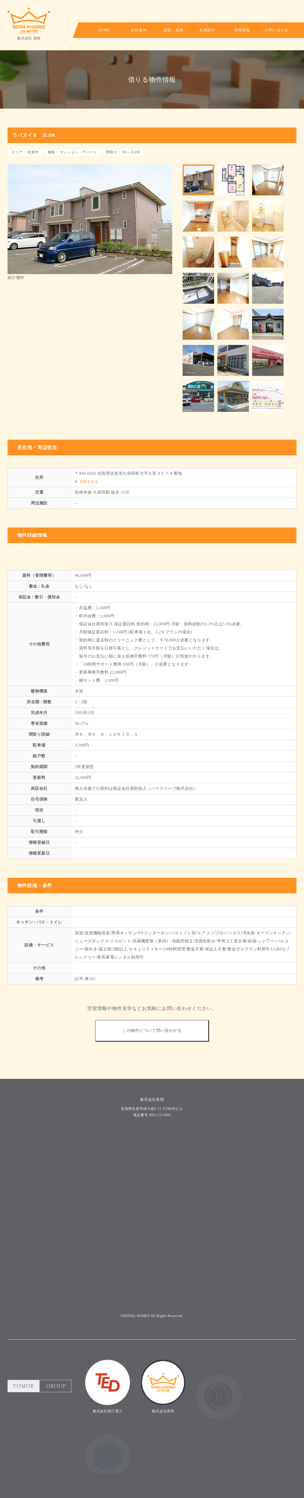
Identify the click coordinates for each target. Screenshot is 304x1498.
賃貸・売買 (162, 30)
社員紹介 (192, 30)
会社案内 (132, 30)
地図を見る (89, 513)
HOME (102, 30)
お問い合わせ (252, 30)
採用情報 (222, 30)
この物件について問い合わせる (152, 1062)
